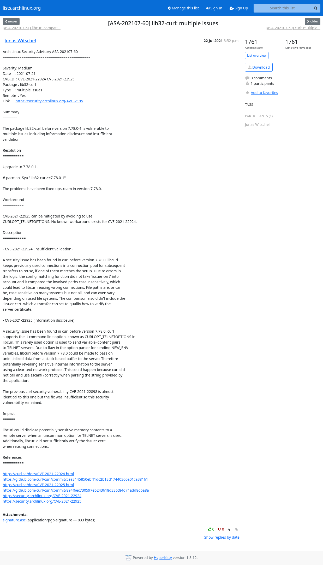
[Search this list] (282, 8)
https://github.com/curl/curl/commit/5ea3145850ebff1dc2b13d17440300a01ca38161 (75, 479)
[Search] (315, 8)
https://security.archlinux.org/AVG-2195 (49, 100)
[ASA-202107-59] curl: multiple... (293, 27)
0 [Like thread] (211, 529)
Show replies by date (222, 537)
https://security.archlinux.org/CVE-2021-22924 (42, 495)
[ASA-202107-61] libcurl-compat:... (32, 27)
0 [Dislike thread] (221, 529)
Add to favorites (261, 92)
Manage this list (183, 7)
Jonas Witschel (20, 40)
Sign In (214, 7)
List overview (256, 55)
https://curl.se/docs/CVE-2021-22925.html (38, 484)
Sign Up (239, 7)
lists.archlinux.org (22, 8)
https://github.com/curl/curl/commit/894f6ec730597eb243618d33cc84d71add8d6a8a (76, 490)
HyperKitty (163, 557)
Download (259, 67)
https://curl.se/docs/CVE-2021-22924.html (38, 473)
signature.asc (14, 519)
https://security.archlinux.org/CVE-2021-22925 (42, 501)
